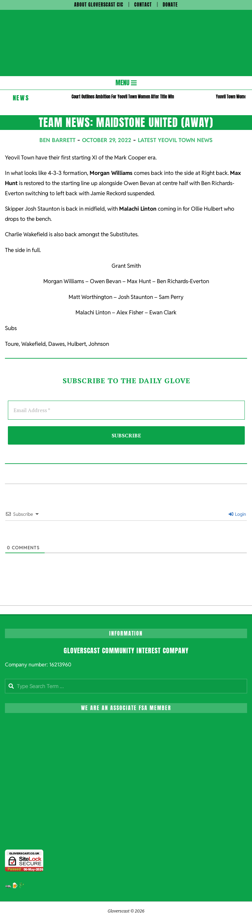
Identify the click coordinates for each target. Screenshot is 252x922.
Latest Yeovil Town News (175, 140)
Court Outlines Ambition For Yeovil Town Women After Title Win (123, 97)
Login (237, 514)
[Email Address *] (126, 410)
